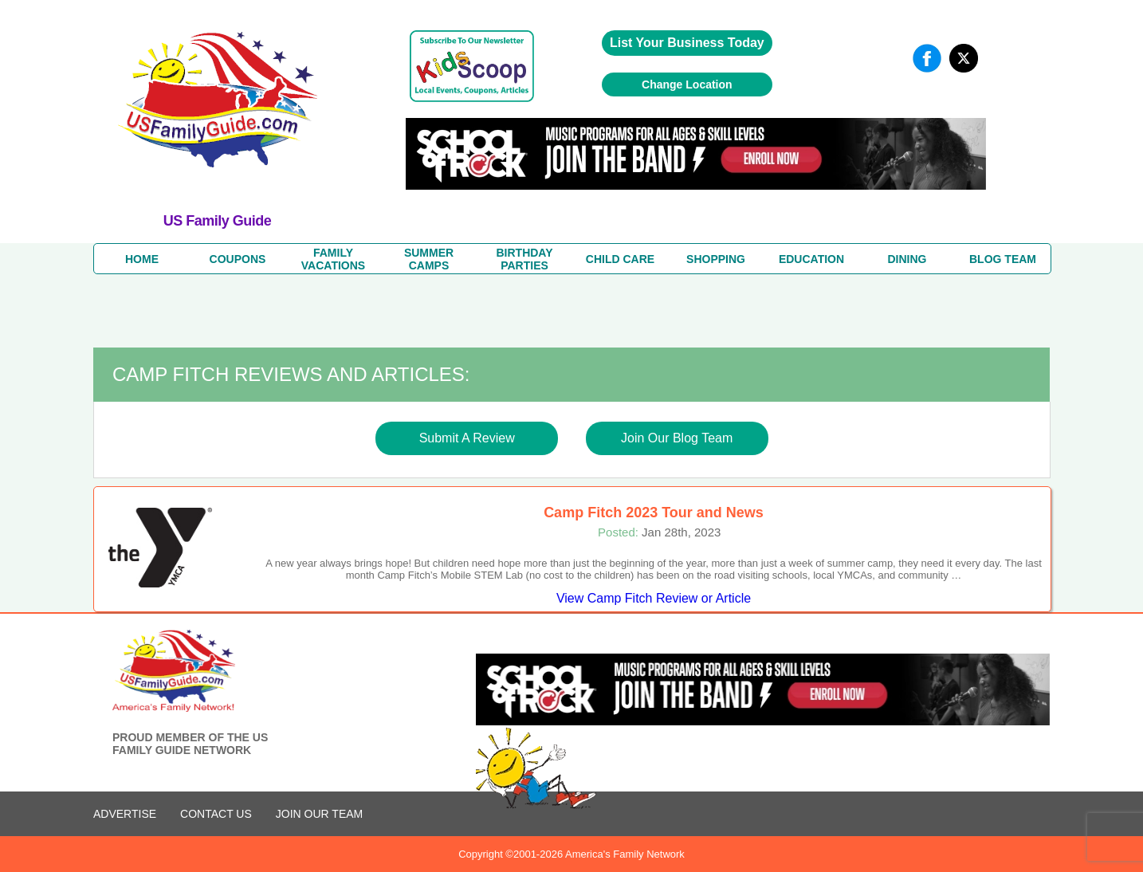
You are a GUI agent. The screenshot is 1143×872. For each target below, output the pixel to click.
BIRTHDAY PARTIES (524, 259)
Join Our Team (319, 813)
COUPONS (238, 259)
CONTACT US (216, 813)
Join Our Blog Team (677, 438)
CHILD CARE (620, 259)
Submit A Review (467, 438)
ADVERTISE (124, 813)
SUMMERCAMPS (429, 259)
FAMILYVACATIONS (333, 259)
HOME (142, 259)
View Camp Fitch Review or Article (653, 598)
